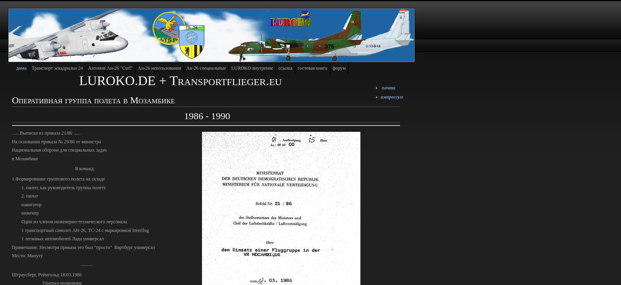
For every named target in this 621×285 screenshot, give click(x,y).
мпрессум (392, 97)
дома (21, 68)
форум (339, 68)
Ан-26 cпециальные (206, 68)
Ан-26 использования (159, 68)
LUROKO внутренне (252, 68)
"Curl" (110, 68)
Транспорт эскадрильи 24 (57, 68)
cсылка (285, 68)
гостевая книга (313, 68)
